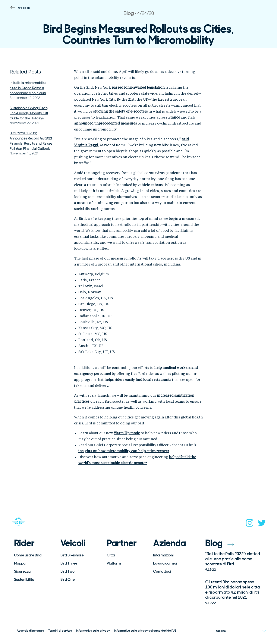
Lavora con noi (165, 563)
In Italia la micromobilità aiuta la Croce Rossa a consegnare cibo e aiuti (28, 88)
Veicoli (72, 543)
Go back (24, 8)
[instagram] (250, 524)
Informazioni (163, 555)
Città (111, 555)
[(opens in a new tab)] (138, 87)
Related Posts (25, 72)
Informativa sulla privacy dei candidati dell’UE (145, 630)
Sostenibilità (24, 579)
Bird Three (69, 563)
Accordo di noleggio (30, 630)
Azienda (169, 543)
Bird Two (67, 571)
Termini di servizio (60, 630)
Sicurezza (22, 571)
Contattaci (162, 571)
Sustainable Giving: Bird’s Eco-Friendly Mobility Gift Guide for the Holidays (29, 113)
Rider (24, 543)
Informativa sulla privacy (93, 630)
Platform (114, 563)
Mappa (19, 563)
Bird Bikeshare (72, 555)
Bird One (67, 579)
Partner (122, 543)
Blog (219, 543)
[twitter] (262, 524)
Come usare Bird (27, 555)
